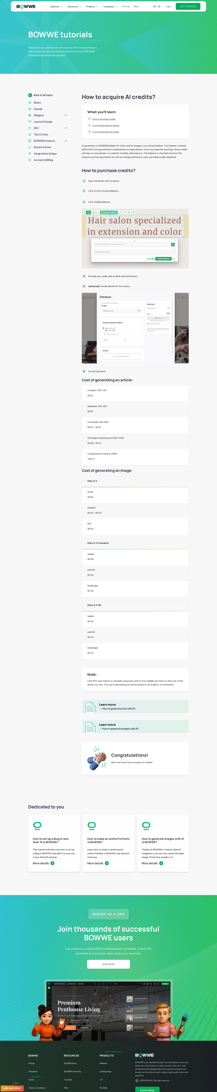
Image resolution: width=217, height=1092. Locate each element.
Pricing (125, 6)
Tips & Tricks (41, 134)
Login (168, 6)
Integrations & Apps (45, 153)
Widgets (39, 115)
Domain (38, 108)
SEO (36, 128)
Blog (136, 6)
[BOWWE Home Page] (26, 7)
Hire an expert (12, 1088)
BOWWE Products (44, 140)
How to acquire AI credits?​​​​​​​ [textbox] (118, 96)
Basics (37, 102)
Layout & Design (43, 121)
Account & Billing (43, 159)
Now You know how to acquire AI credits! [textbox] (132, 762)
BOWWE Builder (107, 145)
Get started (188, 6)
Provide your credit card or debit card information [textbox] (113, 276)
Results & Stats (42, 147)
